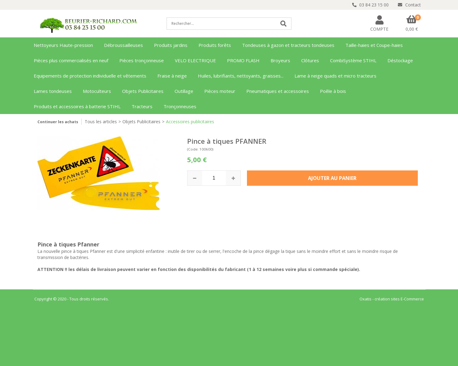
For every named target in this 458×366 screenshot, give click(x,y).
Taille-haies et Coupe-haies (374, 45)
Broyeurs (280, 60)
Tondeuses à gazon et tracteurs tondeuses (288, 45)
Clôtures (310, 60)
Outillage (184, 91)
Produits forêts (214, 45)
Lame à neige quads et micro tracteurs (335, 76)
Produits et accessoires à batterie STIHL (77, 106)
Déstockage (400, 60)
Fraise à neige (172, 76)
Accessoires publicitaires (190, 121)
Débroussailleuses (123, 45)
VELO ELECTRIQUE (195, 60)
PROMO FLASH (243, 60)
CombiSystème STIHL (353, 60)
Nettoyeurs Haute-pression (63, 45)
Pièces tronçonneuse (141, 60)
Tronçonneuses (180, 106)
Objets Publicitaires (143, 91)
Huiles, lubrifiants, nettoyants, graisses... (240, 76)
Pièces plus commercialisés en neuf (71, 60)
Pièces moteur (219, 91)
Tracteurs (142, 106)
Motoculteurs (97, 91)
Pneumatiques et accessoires (277, 91)
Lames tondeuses (53, 91)
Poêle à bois (333, 91)
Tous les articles (101, 121)
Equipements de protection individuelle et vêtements (90, 76)
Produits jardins (170, 45)
